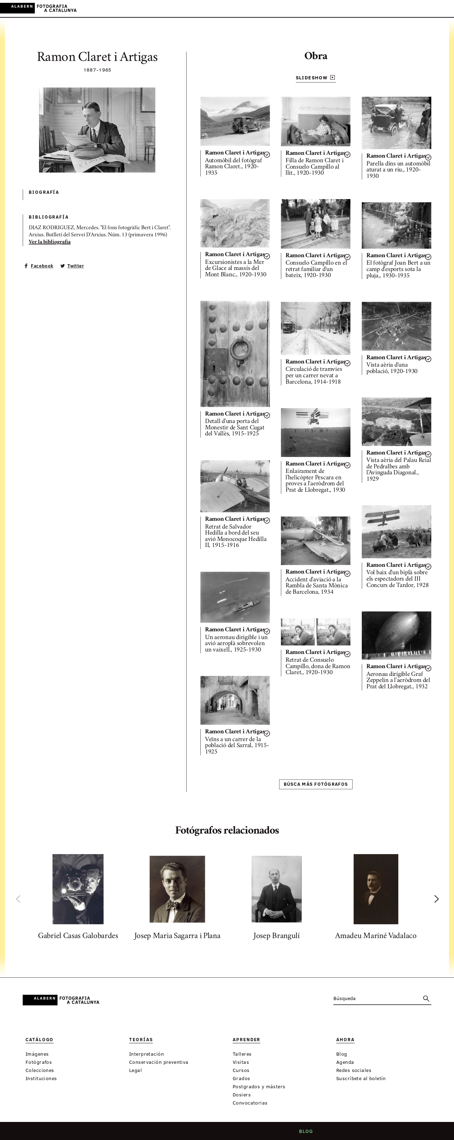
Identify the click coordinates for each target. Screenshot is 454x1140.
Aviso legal (274, 1133)
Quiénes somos (165, 1133)
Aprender (208, 8)
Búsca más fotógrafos (316, 784)
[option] (78, 898)
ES (424, 8)
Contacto (239, 1133)
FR (443, 8)
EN (433, 8)
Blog (303, 1133)
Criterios (206, 1133)
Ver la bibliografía (50, 242)
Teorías (180, 8)
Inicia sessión (386, 8)
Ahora (235, 8)
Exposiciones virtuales (282, 8)
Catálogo (151, 8)
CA (414, 8)
